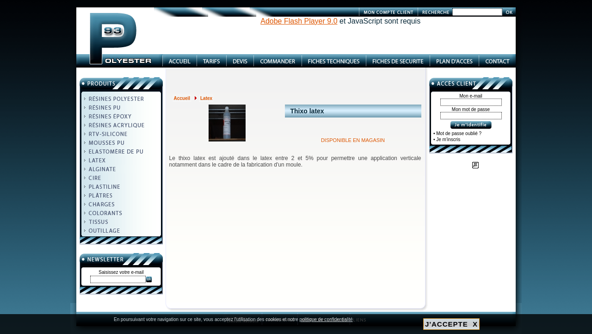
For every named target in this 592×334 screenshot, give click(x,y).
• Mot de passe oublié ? (457, 133)
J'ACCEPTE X (451, 324)
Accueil (182, 98)
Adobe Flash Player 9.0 (298, 21)
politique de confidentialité (326, 319)
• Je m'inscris (446, 139)
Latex (206, 98)
